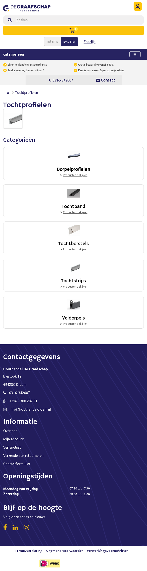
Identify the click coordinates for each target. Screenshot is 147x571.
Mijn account (13, 439)
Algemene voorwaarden (65, 551)
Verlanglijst (12, 447)
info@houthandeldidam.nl (30, 409)
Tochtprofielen (26, 93)
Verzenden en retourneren (23, 456)
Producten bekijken (75, 174)
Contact (105, 80)
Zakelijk (89, 42)
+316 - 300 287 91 (23, 401)
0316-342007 (61, 80)
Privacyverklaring (28, 551)
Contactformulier (16, 464)
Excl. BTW (69, 41)
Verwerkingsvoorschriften (108, 551)
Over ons (10, 431)
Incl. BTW (52, 41)
